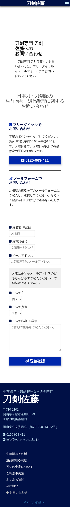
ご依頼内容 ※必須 (23, 321)
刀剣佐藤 (36, 3)
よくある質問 (15, 479)
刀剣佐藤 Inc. (39, 502)
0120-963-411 (35, 160)
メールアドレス (21, 255)
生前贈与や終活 (16, 453)
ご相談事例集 (15, 473)
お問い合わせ (18, 492)
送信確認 (35, 361)
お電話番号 (18, 241)
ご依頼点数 (18, 307)
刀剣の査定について (19, 466)
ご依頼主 (16, 293)
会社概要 (12, 486)
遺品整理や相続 (16, 460)
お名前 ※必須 (20, 227)
